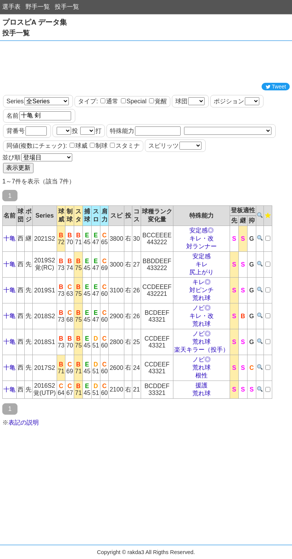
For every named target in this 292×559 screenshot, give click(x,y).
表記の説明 (23, 422)
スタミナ (125, 145)
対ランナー (201, 246)
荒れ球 (201, 298)
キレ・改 (201, 238)
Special (133, 101)
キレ (201, 264)
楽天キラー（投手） (201, 349)
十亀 (9, 238)
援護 (201, 385)
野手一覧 (37, 6)
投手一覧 (67, 6)
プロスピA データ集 (34, 22)
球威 (78, 145)
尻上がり (201, 272)
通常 (109, 101)
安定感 (201, 256)
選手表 (11, 6)
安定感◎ (201, 230)
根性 (201, 375)
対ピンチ (201, 290)
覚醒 (158, 101)
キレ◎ (201, 282)
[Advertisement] (146, 62)
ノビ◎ (201, 308)
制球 (99, 145)
